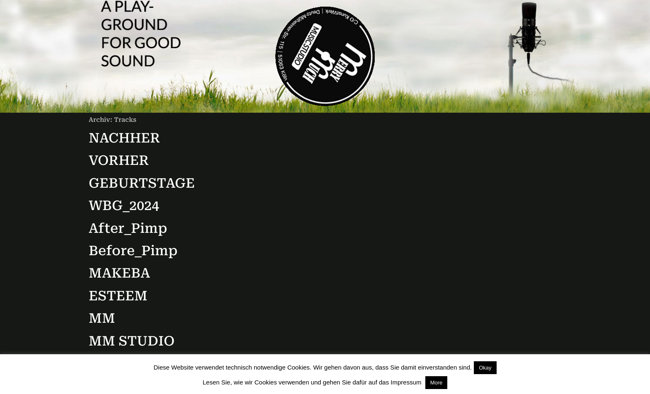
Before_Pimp (133, 251)
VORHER (119, 160)
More (436, 382)
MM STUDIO (132, 341)
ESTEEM (118, 296)
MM (102, 318)
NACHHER (124, 138)
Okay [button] (485, 368)
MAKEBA (119, 273)
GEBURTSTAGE (142, 183)
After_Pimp (128, 228)
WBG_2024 (124, 205)
